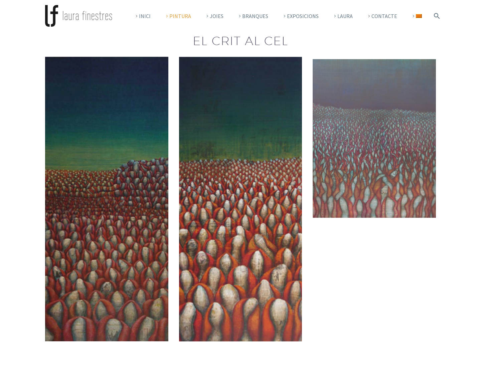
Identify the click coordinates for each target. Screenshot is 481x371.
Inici (145, 16)
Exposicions (303, 16)
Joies (216, 16)
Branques (255, 16)
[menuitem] (416, 16)
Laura (345, 16)
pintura (180, 16)
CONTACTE (384, 16)
